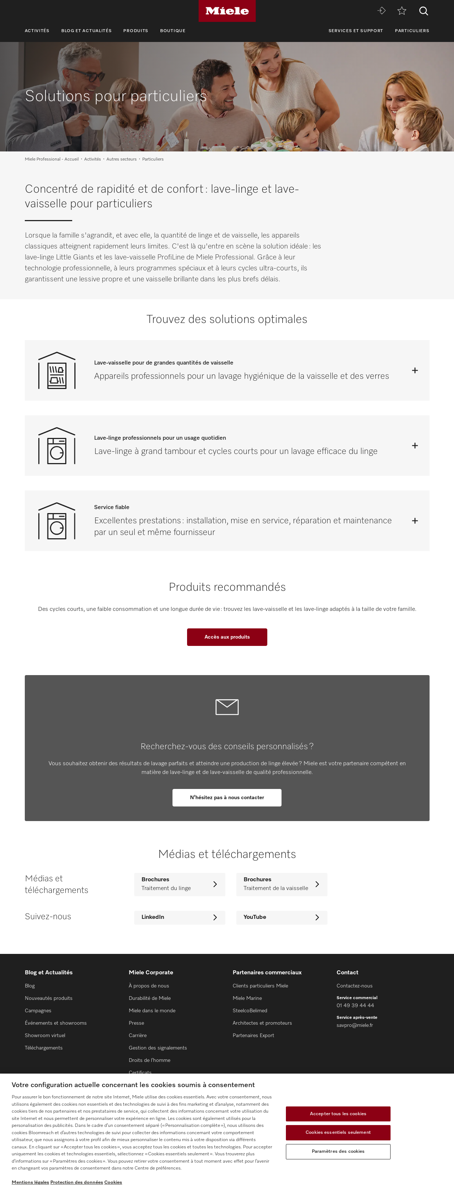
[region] (227, 1132)
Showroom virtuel (45, 1035)
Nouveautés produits (49, 998)
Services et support (356, 31)
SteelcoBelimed (250, 1010)
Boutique (173, 31)
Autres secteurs (121, 159)
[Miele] (227, 11)
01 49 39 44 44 (355, 1005)
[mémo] (401, 11)
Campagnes (38, 1010)
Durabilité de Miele (150, 998)
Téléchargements (44, 1048)
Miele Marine (247, 998)
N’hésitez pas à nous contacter (227, 797)
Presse (136, 1023)
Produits (135, 31)
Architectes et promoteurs (262, 1023)
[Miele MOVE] (381, 11)
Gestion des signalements (158, 1048)
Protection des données (76, 1182)
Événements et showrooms (56, 1023)
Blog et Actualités (86, 31)
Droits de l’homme (149, 1060)
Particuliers (412, 31)
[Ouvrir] (415, 370)
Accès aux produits (227, 637)
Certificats (140, 1072)
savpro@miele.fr (355, 1025)
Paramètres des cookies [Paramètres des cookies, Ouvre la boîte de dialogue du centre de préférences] (338, 1151)
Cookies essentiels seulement (338, 1132)
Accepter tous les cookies (338, 1114)
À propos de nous (149, 986)
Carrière (138, 1035)
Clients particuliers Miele (260, 986)
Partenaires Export (253, 1035)
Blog (30, 986)
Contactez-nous (355, 986)
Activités (37, 31)
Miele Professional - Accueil (52, 159)
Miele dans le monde (152, 1010)
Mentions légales (30, 1182)
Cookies (113, 1182)
